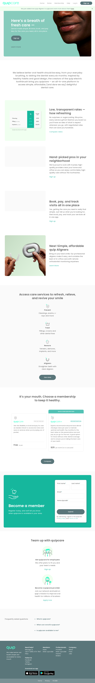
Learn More (54, 265)
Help (68, 3)
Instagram (28, 664)
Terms (40, 681)
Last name (76, 483)
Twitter (27, 662)
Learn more (16, 47)
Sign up (16, 38)
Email (59, 492)
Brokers (58, 656)
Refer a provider (48, 652)
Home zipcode (62, 500)
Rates (49, 3)
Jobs (70, 654)
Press (70, 652)
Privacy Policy (61, 518)
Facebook (28, 660)
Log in (75, 3)
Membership (59, 3)
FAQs (26, 654)
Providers (59, 650)
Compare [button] (47, 461)
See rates (47, 377)
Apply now (47, 600)
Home (42, 3)
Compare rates (56, 132)
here (72, 9)
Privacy (47, 681)
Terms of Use (73, 518)
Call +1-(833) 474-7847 (33, 652)
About (71, 650)
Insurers (58, 654)
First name (61, 483)
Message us (29, 650)
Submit (70, 512)
